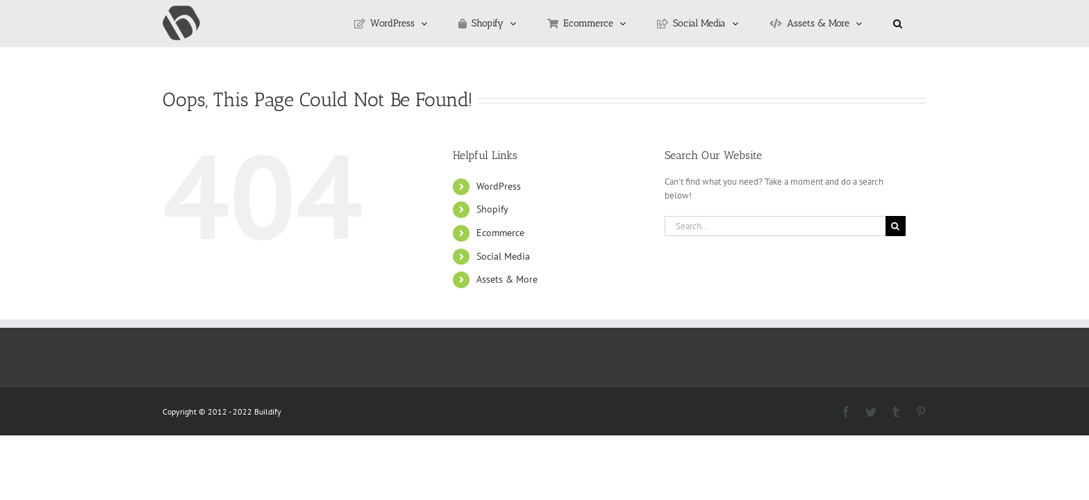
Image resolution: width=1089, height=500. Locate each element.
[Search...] (775, 226)
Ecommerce (500, 232)
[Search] (896, 226)
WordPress (498, 186)
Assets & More (507, 279)
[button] (915, 23)
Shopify (492, 209)
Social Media (503, 256)
